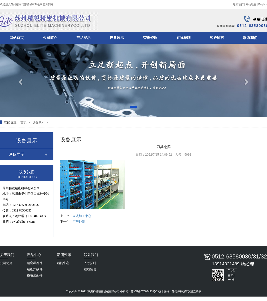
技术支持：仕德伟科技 (171, 291)
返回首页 (238, 4)
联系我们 (250, 38)
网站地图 (251, 4)
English (262, 4)
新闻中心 (63, 263)
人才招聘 (90, 263)
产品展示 (83, 38)
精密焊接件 (34, 269)
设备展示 (117, 38)
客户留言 (217, 38)
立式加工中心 (82, 216)
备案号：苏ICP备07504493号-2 (139, 291)
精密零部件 (34, 263)
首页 (24, 122)
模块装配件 (34, 275)
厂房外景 (79, 221)
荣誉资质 (150, 38)
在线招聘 (183, 38)
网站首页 (17, 38)
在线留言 (90, 269)
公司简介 (50, 38)
